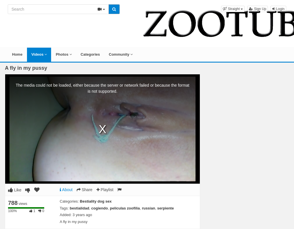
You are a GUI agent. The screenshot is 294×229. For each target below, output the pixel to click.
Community (121, 54)
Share (84, 189)
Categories (90, 54)
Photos (64, 54)
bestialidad (79, 208)
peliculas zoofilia (125, 208)
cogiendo (99, 208)
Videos (39, 54)
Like (15, 190)
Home (17, 54)
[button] (233, 9)
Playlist (104, 189)
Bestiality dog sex (96, 201)
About (66, 189)
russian (148, 208)
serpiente (165, 208)
